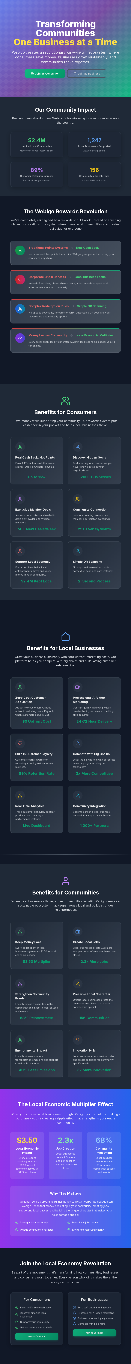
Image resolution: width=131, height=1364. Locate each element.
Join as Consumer (45, 73)
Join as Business (87, 73)
